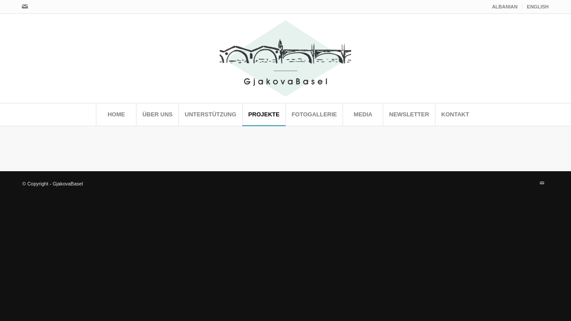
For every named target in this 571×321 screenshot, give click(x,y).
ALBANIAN (504, 6)
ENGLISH (538, 6)
